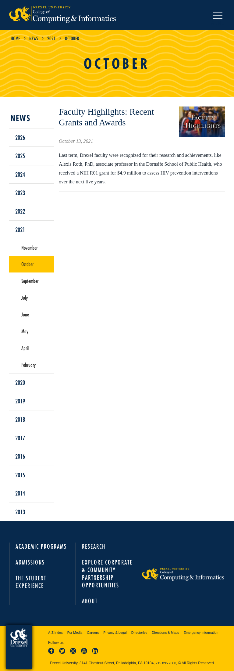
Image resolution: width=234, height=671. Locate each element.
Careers (93, 632)
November (29, 247)
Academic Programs (41, 546)
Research (93, 546)
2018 (20, 419)
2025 (20, 155)
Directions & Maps (165, 632)
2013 (20, 511)
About (90, 601)
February (28, 364)
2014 (20, 493)
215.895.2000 (166, 663)
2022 (20, 211)
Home (15, 38)
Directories (139, 632)
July (24, 297)
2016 (20, 456)
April (25, 348)
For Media (75, 632)
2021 (51, 38)
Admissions (30, 562)
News (33, 38)
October (27, 264)
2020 (20, 382)
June (25, 314)
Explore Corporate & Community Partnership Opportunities (107, 573)
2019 (20, 401)
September (29, 280)
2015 (20, 475)
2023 (20, 192)
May (24, 331)
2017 (20, 438)
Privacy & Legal (114, 632)
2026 (20, 137)
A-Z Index (55, 632)
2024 (20, 174)
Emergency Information (201, 632)
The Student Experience (31, 582)
